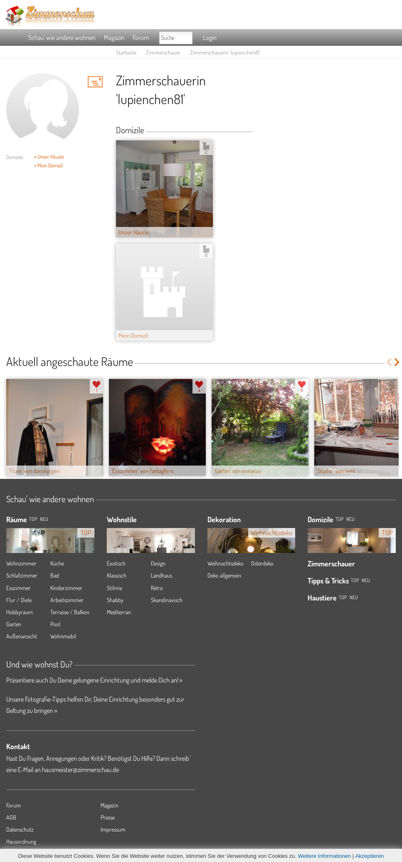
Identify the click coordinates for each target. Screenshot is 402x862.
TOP (33, 519)
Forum (141, 37)
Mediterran (119, 611)
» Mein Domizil (48, 165)
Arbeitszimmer (67, 599)
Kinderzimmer (66, 587)
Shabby (115, 599)
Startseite (126, 52)
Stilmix (114, 587)
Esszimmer (18, 587)
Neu (350, 519)
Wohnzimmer (21, 563)
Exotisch (116, 563)
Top (339, 519)
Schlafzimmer (21, 575)
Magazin (114, 37)
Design (158, 563)
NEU (44, 519)
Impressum (113, 829)
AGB (11, 817)
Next (397, 362)
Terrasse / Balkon (69, 611)
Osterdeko (262, 563)
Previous (389, 362)
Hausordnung (21, 841)
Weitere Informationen (324, 856)
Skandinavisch (167, 599)
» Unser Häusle (49, 156)
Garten (13, 624)
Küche (57, 563)
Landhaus (161, 575)
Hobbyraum (19, 611)
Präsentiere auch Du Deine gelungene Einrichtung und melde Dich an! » (94, 680)
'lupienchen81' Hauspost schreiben (95, 81)
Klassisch (116, 575)
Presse (108, 817)
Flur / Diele (19, 599)
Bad (54, 575)
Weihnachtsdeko (225, 563)
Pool (55, 624)
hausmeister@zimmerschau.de (80, 769)
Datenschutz (20, 829)
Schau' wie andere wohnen (62, 37)
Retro (157, 587)
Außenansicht (21, 636)
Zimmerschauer (163, 52)
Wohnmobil (63, 636)
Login (210, 37)
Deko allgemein (224, 575)
